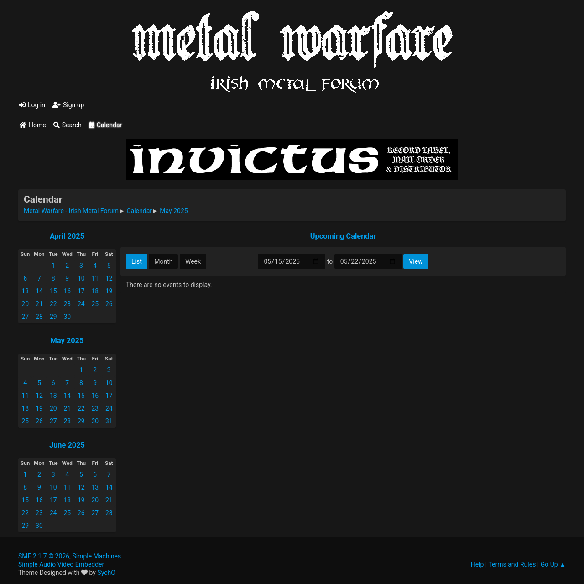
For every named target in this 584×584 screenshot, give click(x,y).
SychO (106, 572)
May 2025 (67, 340)
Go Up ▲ (553, 564)
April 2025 (67, 236)
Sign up (68, 105)
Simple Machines (96, 556)
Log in (32, 105)
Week (193, 261)
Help (477, 564)
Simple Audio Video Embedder (61, 564)
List (136, 261)
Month (163, 261)
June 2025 (67, 445)
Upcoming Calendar (343, 236)
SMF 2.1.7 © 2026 (43, 556)
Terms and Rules (512, 564)
